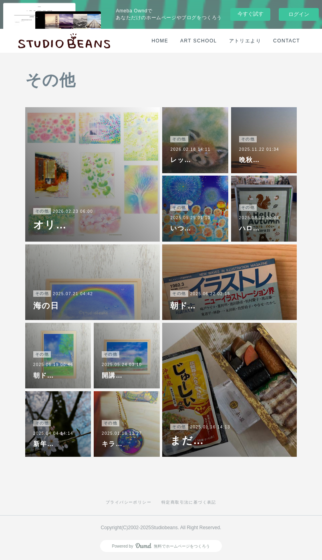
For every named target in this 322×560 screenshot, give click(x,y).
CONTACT (286, 41)
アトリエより (245, 41)
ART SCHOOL (198, 41)
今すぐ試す (250, 14)
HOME (160, 41)
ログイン (298, 14)
